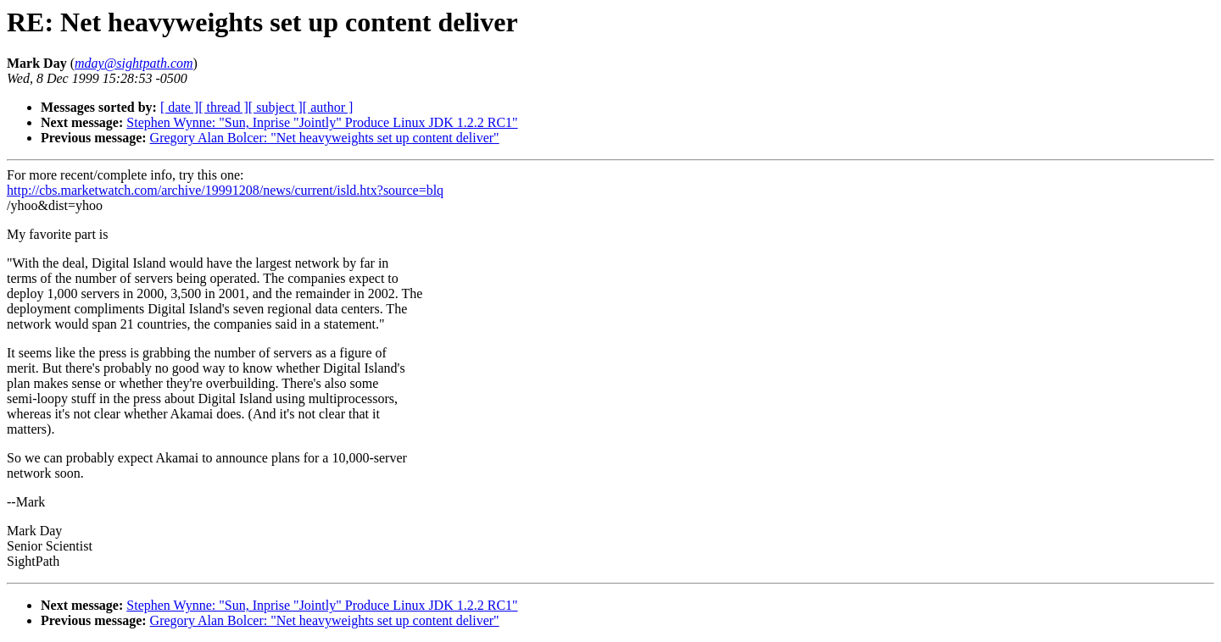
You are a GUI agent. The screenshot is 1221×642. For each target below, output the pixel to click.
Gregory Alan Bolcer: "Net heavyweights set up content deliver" (324, 137)
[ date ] (179, 107)
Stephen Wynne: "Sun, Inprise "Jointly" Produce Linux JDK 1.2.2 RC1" (321, 122)
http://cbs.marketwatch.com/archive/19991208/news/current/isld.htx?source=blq (225, 190)
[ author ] (328, 107)
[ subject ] (275, 107)
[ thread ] (223, 107)
